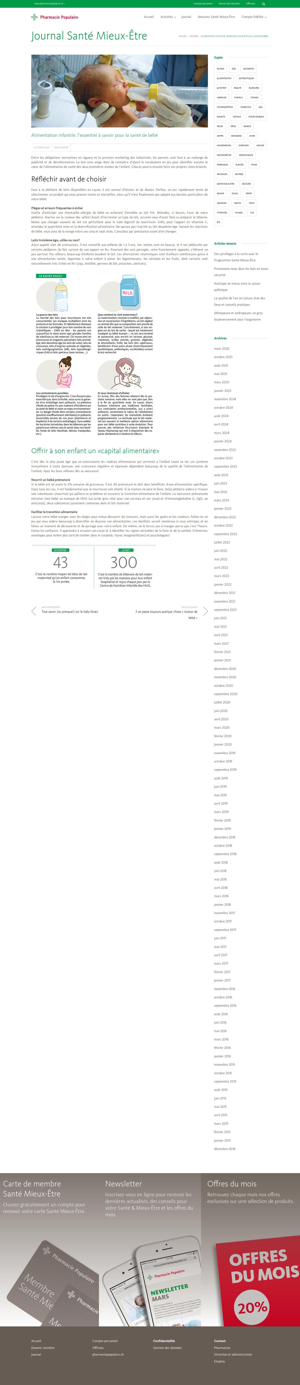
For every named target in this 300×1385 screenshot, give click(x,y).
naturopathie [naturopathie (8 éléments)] (224, 155)
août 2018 (221, 862)
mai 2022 (220, 559)
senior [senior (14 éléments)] (220, 193)
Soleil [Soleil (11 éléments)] (235, 193)
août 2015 (221, 1090)
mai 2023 (220, 492)
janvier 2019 (222, 829)
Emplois (219, 1361)
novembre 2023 (225, 450)
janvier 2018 (222, 905)
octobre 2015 (223, 1073)
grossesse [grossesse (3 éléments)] (236, 136)
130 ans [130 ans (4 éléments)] (220, 69)
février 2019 (222, 820)
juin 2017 (220, 938)
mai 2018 (220, 879)
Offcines (98, 1348)
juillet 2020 (222, 702)
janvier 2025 (222, 391)
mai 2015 (220, 1107)
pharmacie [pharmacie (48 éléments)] (222, 165)
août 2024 (221, 416)
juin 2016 (220, 1022)
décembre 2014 (224, 1149)
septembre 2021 (225, 610)
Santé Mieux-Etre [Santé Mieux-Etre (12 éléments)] (225, 184)
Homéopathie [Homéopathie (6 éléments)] (224, 146)
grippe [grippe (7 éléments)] (220, 136)
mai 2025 (220, 374)
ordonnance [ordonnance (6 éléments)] (246, 155)
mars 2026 (221, 349)
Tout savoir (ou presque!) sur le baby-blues (70, 612)
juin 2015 (220, 1098)
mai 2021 (220, 627)
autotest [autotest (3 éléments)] (221, 88)
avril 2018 (221, 888)
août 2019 (221, 778)
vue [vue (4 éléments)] (252, 213)
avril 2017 (220, 955)
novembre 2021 (224, 601)
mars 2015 (221, 1124)
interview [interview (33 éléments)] (244, 146)
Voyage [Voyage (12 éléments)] (238, 213)
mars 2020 (222, 728)
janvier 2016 (222, 1056)
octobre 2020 (223, 686)
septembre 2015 (225, 1081)
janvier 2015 (222, 1140)
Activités (167, 17)
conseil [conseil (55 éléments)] (255, 98)
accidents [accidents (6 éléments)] (248, 69)
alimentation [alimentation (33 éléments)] (224, 78)
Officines (250, 4)
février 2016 (222, 1048)
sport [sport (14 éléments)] (249, 193)
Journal (186, 17)
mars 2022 (221, 576)
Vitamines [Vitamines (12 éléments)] (222, 213)
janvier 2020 (223, 744)
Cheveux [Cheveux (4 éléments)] (238, 98)
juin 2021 (220, 618)
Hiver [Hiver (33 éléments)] (252, 136)
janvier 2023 (222, 509)
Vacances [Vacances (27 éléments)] (221, 203)
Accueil (149, 17)
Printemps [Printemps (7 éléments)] (222, 174)
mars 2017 (221, 963)
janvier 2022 (222, 584)
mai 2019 (220, 795)
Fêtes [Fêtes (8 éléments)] (233, 126)
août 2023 (221, 475)
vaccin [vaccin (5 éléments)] (237, 203)
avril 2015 (220, 1115)
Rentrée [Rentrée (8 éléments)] (239, 174)
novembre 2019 (224, 753)
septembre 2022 (225, 534)
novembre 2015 (224, 1065)
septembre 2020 (226, 694)
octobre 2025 (223, 357)
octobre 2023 (223, 458)
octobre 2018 (223, 846)
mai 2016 (220, 1031)
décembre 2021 (224, 593)
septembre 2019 (225, 770)
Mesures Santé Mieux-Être (216, 17)
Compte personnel (203, 4)
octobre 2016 (223, 997)
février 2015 (222, 1132)
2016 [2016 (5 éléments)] (234, 69)
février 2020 (223, 736)
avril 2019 (221, 803)
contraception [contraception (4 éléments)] (225, 107)
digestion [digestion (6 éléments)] (246, 107)
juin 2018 (220, 871)
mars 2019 (221, 812)
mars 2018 (221, 896)
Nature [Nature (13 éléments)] (260, 146)
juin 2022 (220, 551)
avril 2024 (221, 424)
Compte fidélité (252, 17)
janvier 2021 (222, 660)
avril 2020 (221, 719)
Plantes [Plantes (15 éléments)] (240, 165)
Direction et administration (233, 1354)
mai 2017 (220, 947)
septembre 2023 (225, 466)
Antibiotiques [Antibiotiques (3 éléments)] (246, 78)
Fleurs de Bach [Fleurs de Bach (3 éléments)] (256, 117)
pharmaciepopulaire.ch (108, 1354)
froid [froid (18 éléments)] (220, 126)
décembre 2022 (225, 517)
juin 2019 (220, 787)
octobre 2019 (223, 761)
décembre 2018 (224, 837)
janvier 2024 (222, 441)
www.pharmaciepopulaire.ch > (49, 4)
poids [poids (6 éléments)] (254, 165)
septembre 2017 (225, 930)
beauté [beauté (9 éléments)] (237, 88)
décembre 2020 (225, 669)
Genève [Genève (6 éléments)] (247, 126)
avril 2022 (221, 568)
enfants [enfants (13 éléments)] (221, 117)
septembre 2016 (225, 1006)
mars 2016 (221, 1039)
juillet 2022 (222, 542)
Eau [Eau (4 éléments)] (260, 107)
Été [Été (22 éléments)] (218, 222)
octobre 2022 (223, 525)
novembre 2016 (224, 989)
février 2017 (222, 972)
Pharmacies (222, 1348)
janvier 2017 (222, 980)
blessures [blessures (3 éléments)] (254, 88)
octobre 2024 (223, 408)
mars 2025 (221, 382)
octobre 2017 (223, 921)
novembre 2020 (225, 677)
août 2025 (221, 365)
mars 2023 (221, 500)
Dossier (194, 36)
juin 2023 (220, 483)
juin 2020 (221, 711)
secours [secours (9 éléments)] (246, 184)
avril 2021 (221, 635)
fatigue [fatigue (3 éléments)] (237, 117)
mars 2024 (221, 433)
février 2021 (222, 652)
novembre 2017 (224, 913)
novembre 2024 (225, 399)
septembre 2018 (225, 854)
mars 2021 (221, 643)
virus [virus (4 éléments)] (251, 203)
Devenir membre (43, 1348)
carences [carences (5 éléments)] (221, 98)
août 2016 (221, 1014)
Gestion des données (229, 4)
